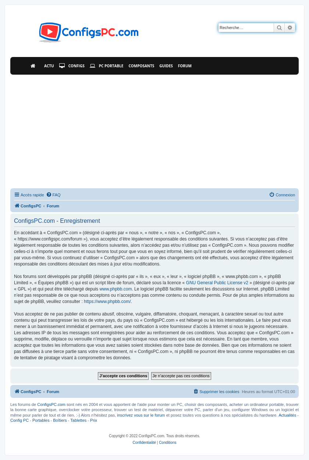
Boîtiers (60, 420)
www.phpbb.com (115, 289)
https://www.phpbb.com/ (107, 301)
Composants (141, 65)
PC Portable (107, 65)
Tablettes (78, 420)
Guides (166, 65)
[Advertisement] (154, 129)
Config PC (19, 420)
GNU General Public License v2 (217, 282)
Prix (93, 420)
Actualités (287, 415)
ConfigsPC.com (51, 404)
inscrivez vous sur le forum (141, 415)
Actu (49, 65)
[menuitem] (53, 194)
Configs (72, 65)
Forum (185, 65)
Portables (40, 420)
